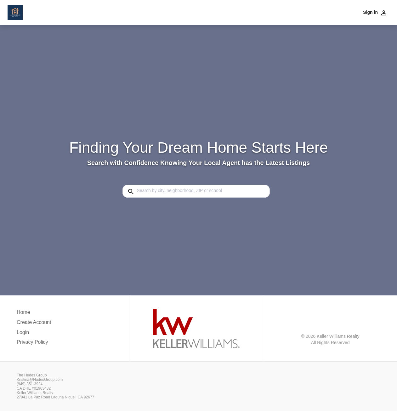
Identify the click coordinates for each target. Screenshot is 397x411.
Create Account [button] (34, 322)
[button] (34, 334)
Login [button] (23, 332)
